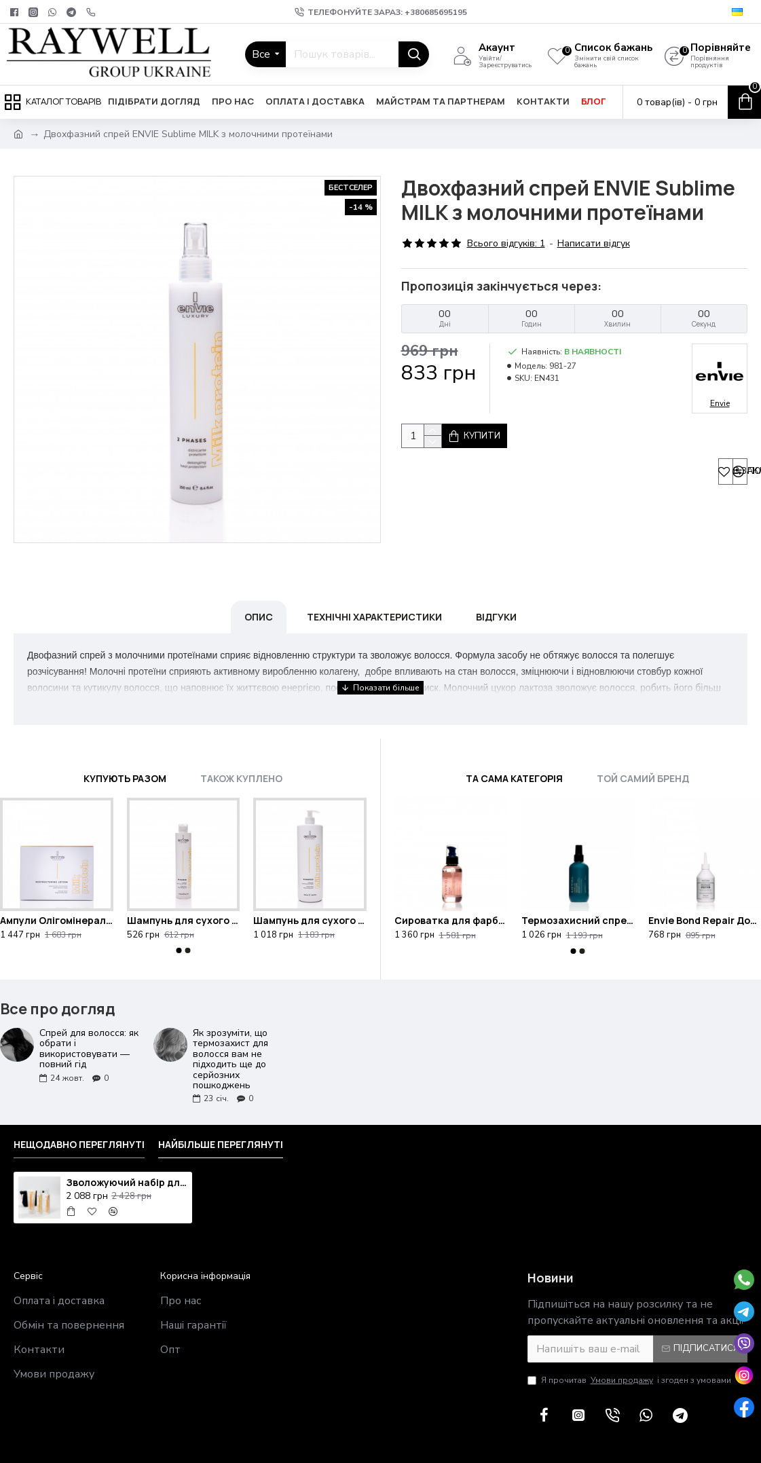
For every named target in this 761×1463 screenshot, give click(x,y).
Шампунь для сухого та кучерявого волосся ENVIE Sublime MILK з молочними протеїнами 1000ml (310, 887)
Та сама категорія (514, 744)
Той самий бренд (643, 744)
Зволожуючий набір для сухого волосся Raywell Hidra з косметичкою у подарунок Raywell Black (126, 1149)
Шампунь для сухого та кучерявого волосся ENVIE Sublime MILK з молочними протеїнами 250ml (183, 887)
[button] (178, 916)
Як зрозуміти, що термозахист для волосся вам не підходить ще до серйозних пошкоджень (230, 1025)
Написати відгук (593, 243)
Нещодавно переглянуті (79, 1111)
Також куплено (241, 744)
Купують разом (124, 744)
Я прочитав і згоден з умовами (629, 1346)
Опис (258, 599)
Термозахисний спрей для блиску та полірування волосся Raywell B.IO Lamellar (578, 887)
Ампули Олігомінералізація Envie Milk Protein (56, 887)
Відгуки (496, 599)
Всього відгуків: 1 (506, 243)
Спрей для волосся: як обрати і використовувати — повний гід (88, 1015)
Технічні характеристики (374, 599)
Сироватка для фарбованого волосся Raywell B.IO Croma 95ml (451, 887)
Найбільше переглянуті (220, 1111)
